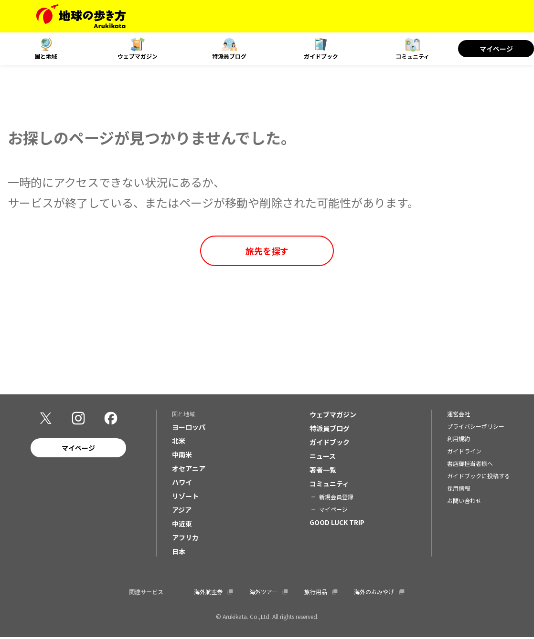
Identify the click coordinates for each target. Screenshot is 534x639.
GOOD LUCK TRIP (337, 523)
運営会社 (458, 415)
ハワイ (182, 483)
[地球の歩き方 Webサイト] (81, 16)
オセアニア (188, 469)
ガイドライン (464, 452)
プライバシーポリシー (475, 427)
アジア (182, 511)
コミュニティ (412, 56)
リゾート (185, 497)
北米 (178, 442)
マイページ (496, 48)
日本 (178, 552)
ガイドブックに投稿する (478, 477)
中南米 (182, 456)
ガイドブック (321, 56)
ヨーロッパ (188, 428)
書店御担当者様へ (470, 465)
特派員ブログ (229, 56)
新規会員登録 (336, 498)
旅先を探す (267, 251)
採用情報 (458, 489)
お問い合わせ (464, 502)
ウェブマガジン (137, 56)
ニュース (323, 457)
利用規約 (458, 440)
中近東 (182, 525)
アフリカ (185, 539)
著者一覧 (323, 471)
